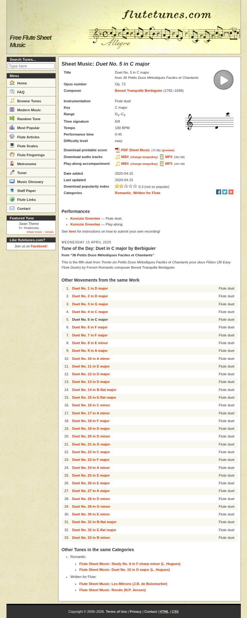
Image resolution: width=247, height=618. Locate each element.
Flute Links (23, 199)
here (72, 231)
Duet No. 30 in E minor (91, 514)
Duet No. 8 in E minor (90, 343)
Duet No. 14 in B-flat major (94, 390)
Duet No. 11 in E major (91, 366)
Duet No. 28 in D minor (91, 499)
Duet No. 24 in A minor (91, 468)
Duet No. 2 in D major (90, 296)
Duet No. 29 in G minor (91, 506)
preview (168, 150)
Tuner (18, 172)
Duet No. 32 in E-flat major (94, 530)
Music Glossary (26, 181)
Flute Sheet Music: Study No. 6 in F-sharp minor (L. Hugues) (129, 564)
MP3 (169, 157)
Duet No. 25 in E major (91, 475)
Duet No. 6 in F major (90, 327)
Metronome (23, 163)
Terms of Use (116, 611)
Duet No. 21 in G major (91, 444)
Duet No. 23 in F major (90, 459)
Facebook (39, 246)
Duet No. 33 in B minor (91, 537)
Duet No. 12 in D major (91, 374)
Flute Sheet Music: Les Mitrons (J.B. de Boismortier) (123, 584)
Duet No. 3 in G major (90, 304)
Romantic (123, 193)
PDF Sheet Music (135, 150)
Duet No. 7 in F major (90, 335)
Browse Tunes (25, 100)
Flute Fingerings (27, 154)
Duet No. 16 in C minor (91, 405)
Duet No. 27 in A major (91, 491)
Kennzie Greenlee (85, 218)
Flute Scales (24, 145)
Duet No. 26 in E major (91, 483)
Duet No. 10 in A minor (91, 358)
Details (49, 232)
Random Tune (25, 118)
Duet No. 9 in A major (90, 350)
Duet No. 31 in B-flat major (94, 522)
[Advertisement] (31, 345)
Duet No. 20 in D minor (91, 436)
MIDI (125, 157)
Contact (20, 207)
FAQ (17, 91)
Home (18, 82)
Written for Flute (147, 193)
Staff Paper (23, 190)
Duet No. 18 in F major (90, 421)
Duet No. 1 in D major (90, 288)
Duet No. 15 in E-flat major (94, 397)
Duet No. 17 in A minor (91, 413)
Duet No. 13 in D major (91, 382)
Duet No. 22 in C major (91, 452)
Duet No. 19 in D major (91, 428)
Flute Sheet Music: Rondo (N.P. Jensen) (112, 590)
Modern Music (25, 109)
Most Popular (25, 127)
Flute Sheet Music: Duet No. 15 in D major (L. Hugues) (124, 569)
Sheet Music (34, 232)
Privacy (136, 611)
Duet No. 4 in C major (90, 312)
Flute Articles (25, 136)
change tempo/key (144, 157)
